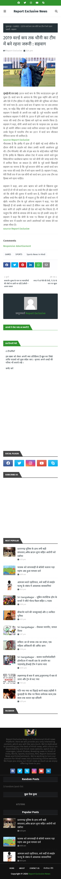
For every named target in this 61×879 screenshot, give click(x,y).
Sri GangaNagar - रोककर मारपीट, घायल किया (37, 629)
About (22, 868)
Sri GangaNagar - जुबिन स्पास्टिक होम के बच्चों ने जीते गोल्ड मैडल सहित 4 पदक (37, 599)
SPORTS (18, 254)
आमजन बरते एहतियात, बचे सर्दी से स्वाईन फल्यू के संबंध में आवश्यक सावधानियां (36, 584)
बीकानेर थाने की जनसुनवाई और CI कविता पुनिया (36, 614)
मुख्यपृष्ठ (8, 26)
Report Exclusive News (30, 11)
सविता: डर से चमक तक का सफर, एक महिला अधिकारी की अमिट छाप (34, 644)
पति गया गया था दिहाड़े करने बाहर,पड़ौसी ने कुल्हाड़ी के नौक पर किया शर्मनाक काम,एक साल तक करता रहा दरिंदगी (36, 694)
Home (11, 868)
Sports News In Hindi (36, 254)
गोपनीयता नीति (48, 868)
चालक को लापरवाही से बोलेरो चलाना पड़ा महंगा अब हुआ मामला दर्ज (36, 569)
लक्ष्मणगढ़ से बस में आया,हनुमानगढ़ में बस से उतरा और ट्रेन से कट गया (37, 677)
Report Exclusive (14, 50)
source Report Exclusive (16, 139)
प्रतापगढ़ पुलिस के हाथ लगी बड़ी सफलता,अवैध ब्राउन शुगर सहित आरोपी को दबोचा (36, 552)
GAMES (16, 26)
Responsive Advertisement (17, 246)
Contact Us (34, 868)
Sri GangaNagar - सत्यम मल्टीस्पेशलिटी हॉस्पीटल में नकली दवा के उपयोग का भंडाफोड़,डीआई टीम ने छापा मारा (36, 661)
